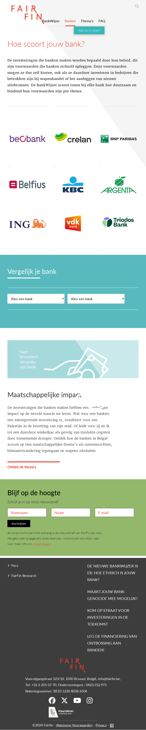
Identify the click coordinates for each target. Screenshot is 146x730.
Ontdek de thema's (21, 466)
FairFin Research (23, 575)
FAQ (101, 20)
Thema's (87, 20)
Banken (70, 20)
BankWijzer (51, 20)
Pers (14, 565)
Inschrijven (19, 523)
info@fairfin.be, (109, 678)
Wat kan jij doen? (89, 30)
